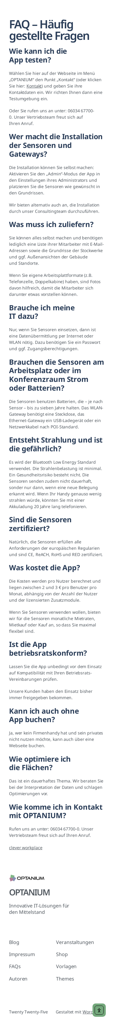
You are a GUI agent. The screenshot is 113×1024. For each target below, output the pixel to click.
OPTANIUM (29, 892)
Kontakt (34, 86)
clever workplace (25, 847)
